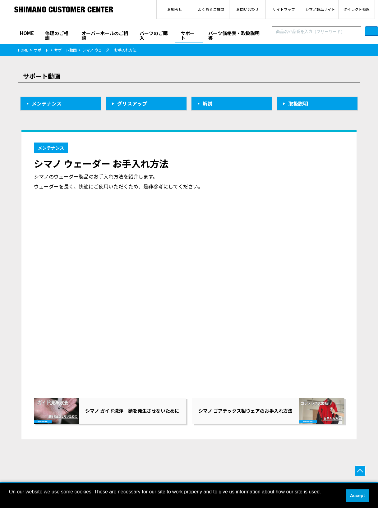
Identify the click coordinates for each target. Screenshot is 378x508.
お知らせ (174, 9)
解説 (208, 103)
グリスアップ (132, 103)
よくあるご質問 (211, 9)
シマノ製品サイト (320, 9)
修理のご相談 (56, 35)
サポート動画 (65, 49)
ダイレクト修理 (356, 9)
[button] (10, 500)
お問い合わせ (247, 9)
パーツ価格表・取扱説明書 (234, 35)
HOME (27, 33)
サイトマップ (284, 9)
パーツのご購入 (154, 35)
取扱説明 (298, 103)
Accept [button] (357, 495)
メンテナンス (47, 103)
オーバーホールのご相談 (104, 35)
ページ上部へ (360, 470)
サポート (188, 35)
